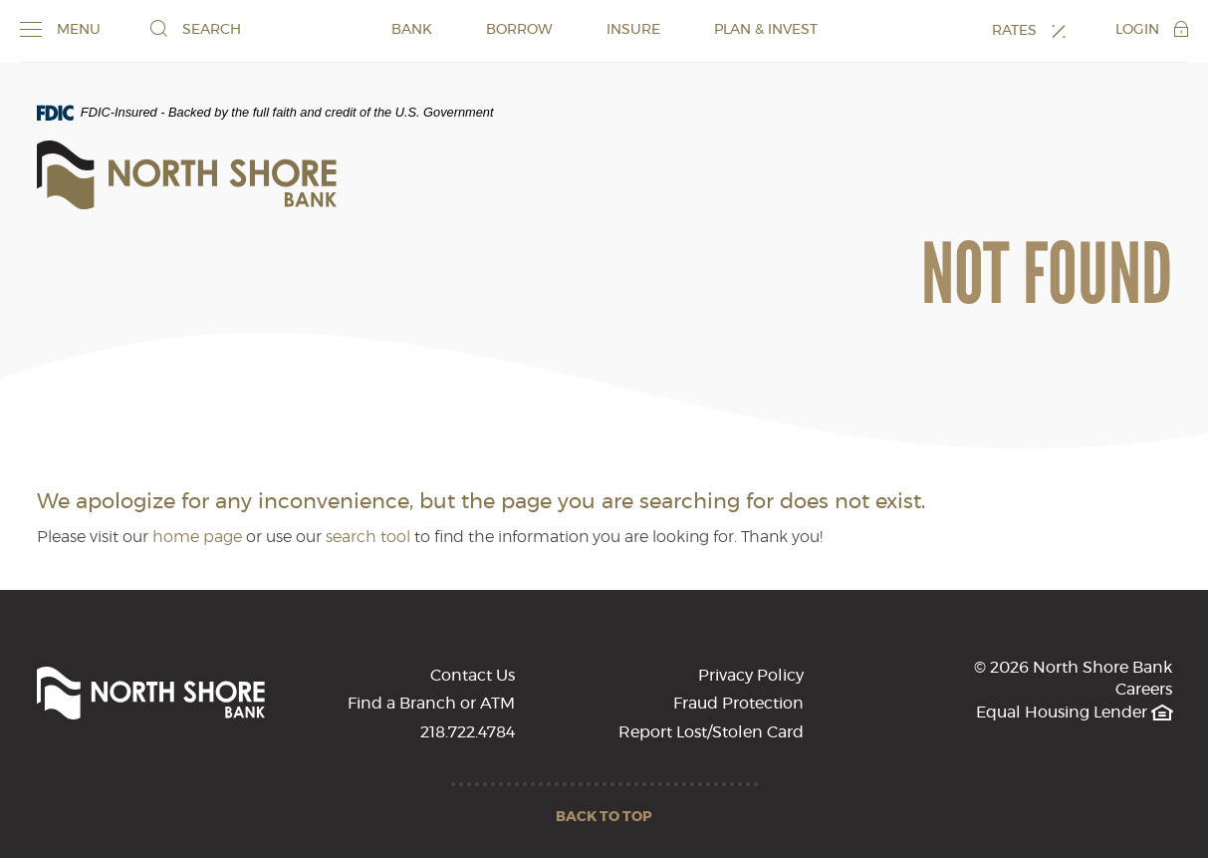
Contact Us (472, 676)
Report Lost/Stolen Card (711, 732)
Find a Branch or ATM (431, 704)
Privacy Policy (751, 676)
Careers (1143, 690)
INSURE (633, 30)
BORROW (519, 30)
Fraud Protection (738, 704)
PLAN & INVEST (766, 30)
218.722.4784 (467, 732)
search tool (368, 537)
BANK (411, 30)
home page (197, 537)
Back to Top (604, 817)
